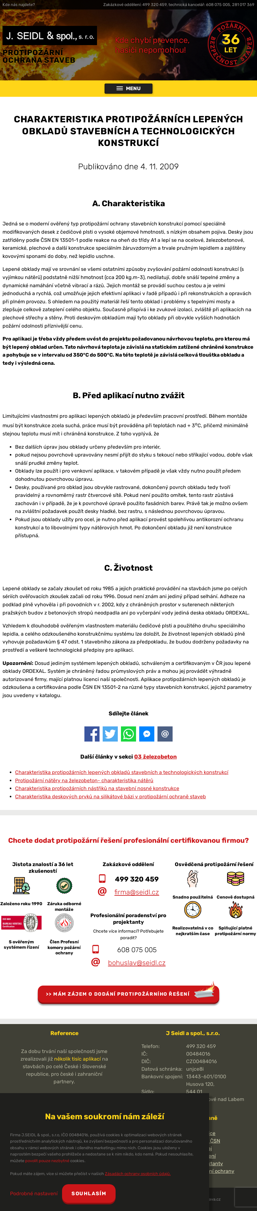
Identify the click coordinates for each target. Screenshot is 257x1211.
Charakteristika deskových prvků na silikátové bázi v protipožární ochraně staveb (110, 797)
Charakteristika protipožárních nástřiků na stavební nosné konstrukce (97, 788)
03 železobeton (155, 757)
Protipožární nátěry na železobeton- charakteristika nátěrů (84, 780)
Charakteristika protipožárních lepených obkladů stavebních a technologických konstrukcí (121, 772)
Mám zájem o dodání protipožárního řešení (121, 994)
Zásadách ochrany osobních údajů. (138, 1173)
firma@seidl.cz (136, 892)
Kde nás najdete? (19, 4)
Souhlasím (88, 1193)
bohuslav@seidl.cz (137, 963)
